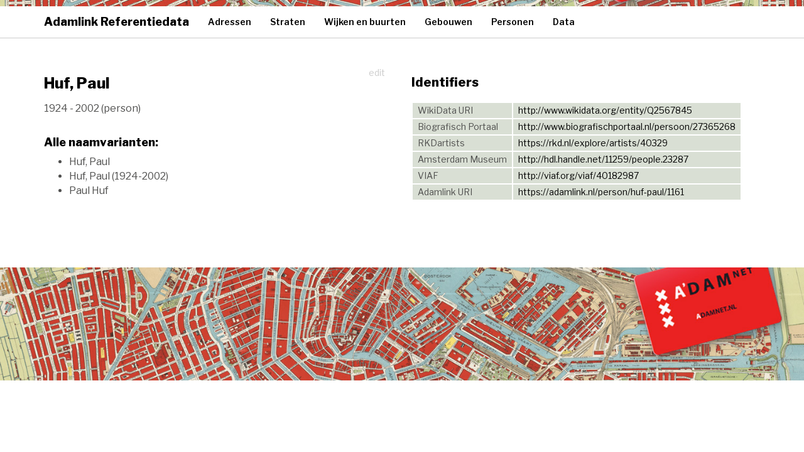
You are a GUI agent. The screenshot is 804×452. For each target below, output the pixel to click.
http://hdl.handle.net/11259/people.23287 (603, 159)
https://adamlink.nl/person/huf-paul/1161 (601, 191)
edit (377, 72)
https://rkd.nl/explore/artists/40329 (593, 142)
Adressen (229, 21)
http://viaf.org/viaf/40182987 (578, 175)
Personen (512, 21)
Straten (287, 21)
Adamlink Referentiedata (116, 21)
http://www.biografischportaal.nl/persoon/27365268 (627, 126)
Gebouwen (448, 21)
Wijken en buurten (365, 21)
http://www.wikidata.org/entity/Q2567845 (605, 110)
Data (564, 21)
